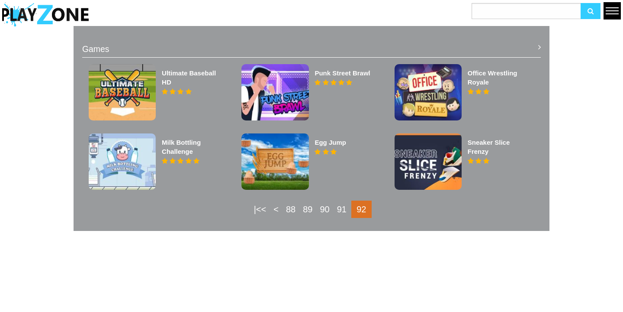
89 (307, 209)
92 (361, 209)
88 (290, 209)
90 (324, 209)
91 (342, 209)
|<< (260, 209)
